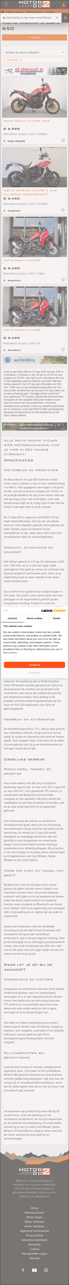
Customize (34, 672)
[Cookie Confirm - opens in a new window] (53, 611)
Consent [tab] (12, 618)
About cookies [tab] (34, 618)
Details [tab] (56, 618)
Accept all (34, 665)
